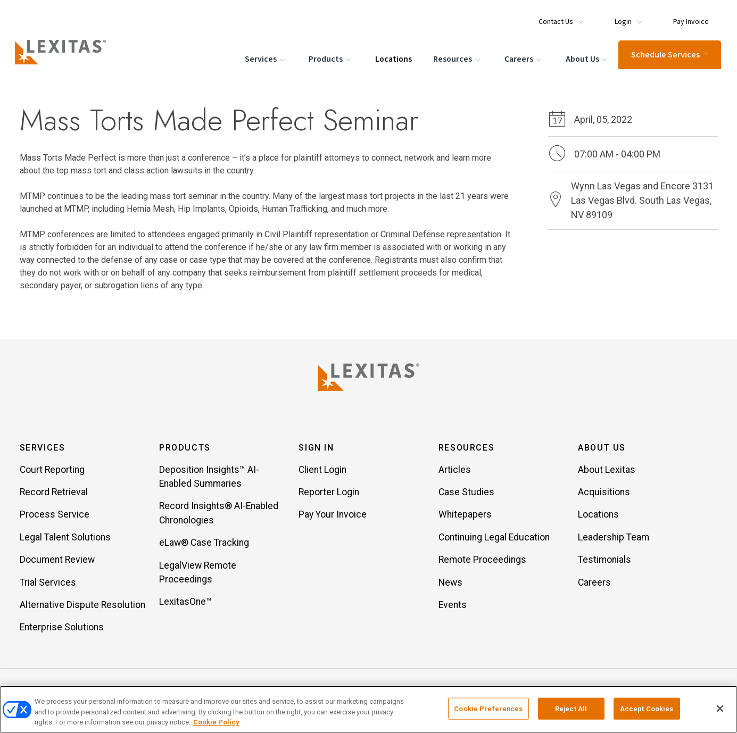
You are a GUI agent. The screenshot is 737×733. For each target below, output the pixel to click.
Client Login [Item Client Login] (322, 470)
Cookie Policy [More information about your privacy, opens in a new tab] (216, 722)
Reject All (571, 708)
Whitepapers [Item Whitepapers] (465, 515)
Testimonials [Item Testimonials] (604, 560)
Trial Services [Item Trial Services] (48, 583)
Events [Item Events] (452, 605)
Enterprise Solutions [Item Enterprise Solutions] (62, 627)
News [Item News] (450, 583)
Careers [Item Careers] (594, 583)
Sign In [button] (316, 448)
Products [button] (185, 448)
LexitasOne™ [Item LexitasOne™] (185, 602)
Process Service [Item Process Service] (54, 515)
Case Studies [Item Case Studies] (466, 492)
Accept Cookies (647, 708)
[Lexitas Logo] (369, 377)
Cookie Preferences (488, 708)
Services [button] (42, 448)
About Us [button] (602, 448)
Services (264, 58)
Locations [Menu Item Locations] (392, 58)
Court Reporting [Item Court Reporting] (52, 470)
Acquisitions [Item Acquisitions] (604, 492)
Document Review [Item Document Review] (57, 560)
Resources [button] (466, 448)
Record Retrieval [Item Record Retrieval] (54, 492)
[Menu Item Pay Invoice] (686, 17)
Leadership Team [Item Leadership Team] (613, 537)
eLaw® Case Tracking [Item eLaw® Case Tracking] (204, 543)
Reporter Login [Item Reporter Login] (329, 492)
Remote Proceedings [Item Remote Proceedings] (482, 560)
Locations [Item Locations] (598, 515)
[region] (368, 709)
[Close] (720, 708)
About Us (586, 58)
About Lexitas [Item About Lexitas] (606, 470)
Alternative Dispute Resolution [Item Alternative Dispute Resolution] (82, 605)
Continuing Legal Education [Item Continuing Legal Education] (494, 537)
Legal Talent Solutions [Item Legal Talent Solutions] (65, 537)
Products (330, 58)
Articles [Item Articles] (454, 470)
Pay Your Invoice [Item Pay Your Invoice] (333, 515)
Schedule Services (668, 54)
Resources (457, 58)
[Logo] (65, 51)
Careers (523, 58)
